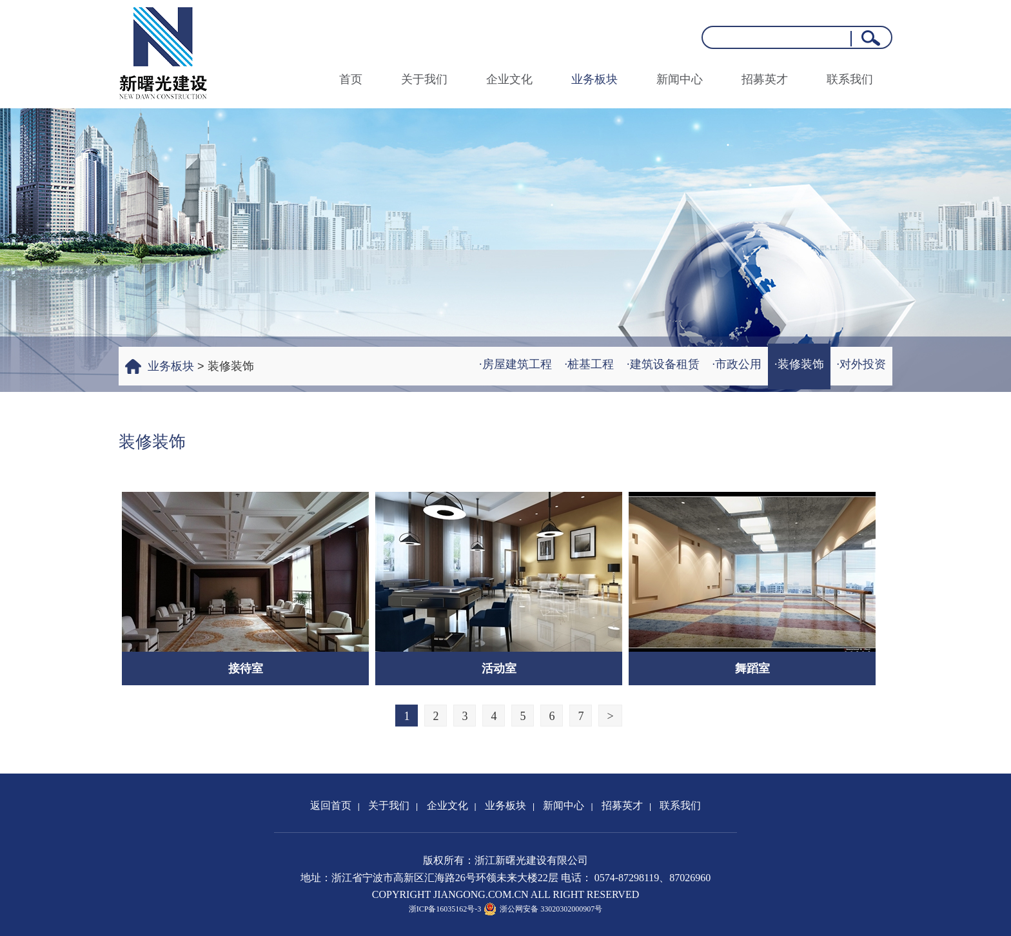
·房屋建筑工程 (515, 364)
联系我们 (850, 79)
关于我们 (424, 79)
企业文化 (509, 79)
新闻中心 (679, 79)
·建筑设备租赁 (663, 364)
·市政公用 (737, 364)
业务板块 (594, 79)
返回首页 (330, 805)
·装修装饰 (799, 364)
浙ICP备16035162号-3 (445, 908)
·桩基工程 (589, 364)
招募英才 (764, 79)
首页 (350, 79)
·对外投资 (862, 364)
